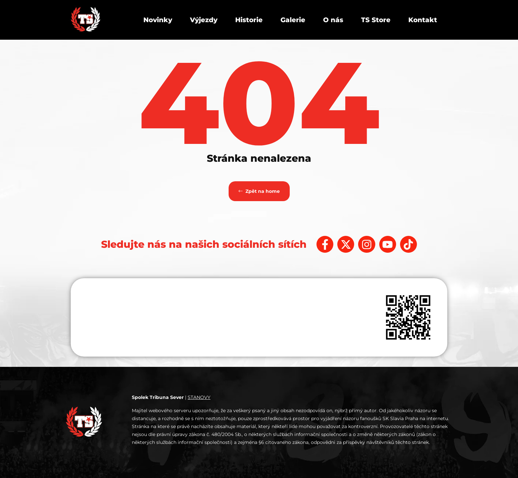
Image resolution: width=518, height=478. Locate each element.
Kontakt (422, 20)
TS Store (375, 20)
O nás (333, 20)
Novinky (157, 20)
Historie (249, 20)
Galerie (292, 20)
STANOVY (199, 397)
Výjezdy (203, 20)
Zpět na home (259, 191)
